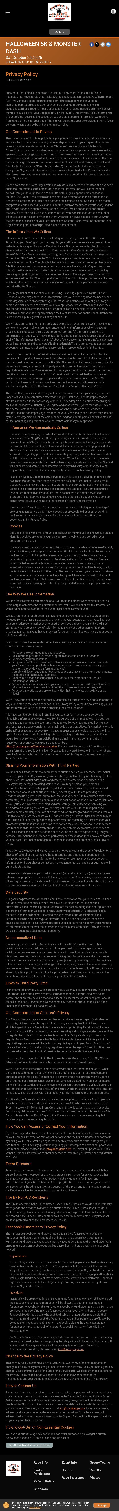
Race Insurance (73, 1478)
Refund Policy (44, 1481)
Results (95, 1470)
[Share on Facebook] (92, 44)
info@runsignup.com (58, 1149)
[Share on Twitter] (97, 44)
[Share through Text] (108, 44)
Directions (45, 62)
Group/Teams (100, 1462)
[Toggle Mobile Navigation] (8, 12)
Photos (95, 1478)
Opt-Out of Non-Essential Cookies (29, 1445)
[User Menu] (113, 11)
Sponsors (41, 1489)
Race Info (41, 1462)
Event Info (69, 1462)
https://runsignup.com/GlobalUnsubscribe (31, 746)
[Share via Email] (103, 44)
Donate (59, 31)
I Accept (102, 1505)
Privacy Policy (35, 1507)
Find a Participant (42, 1472)
